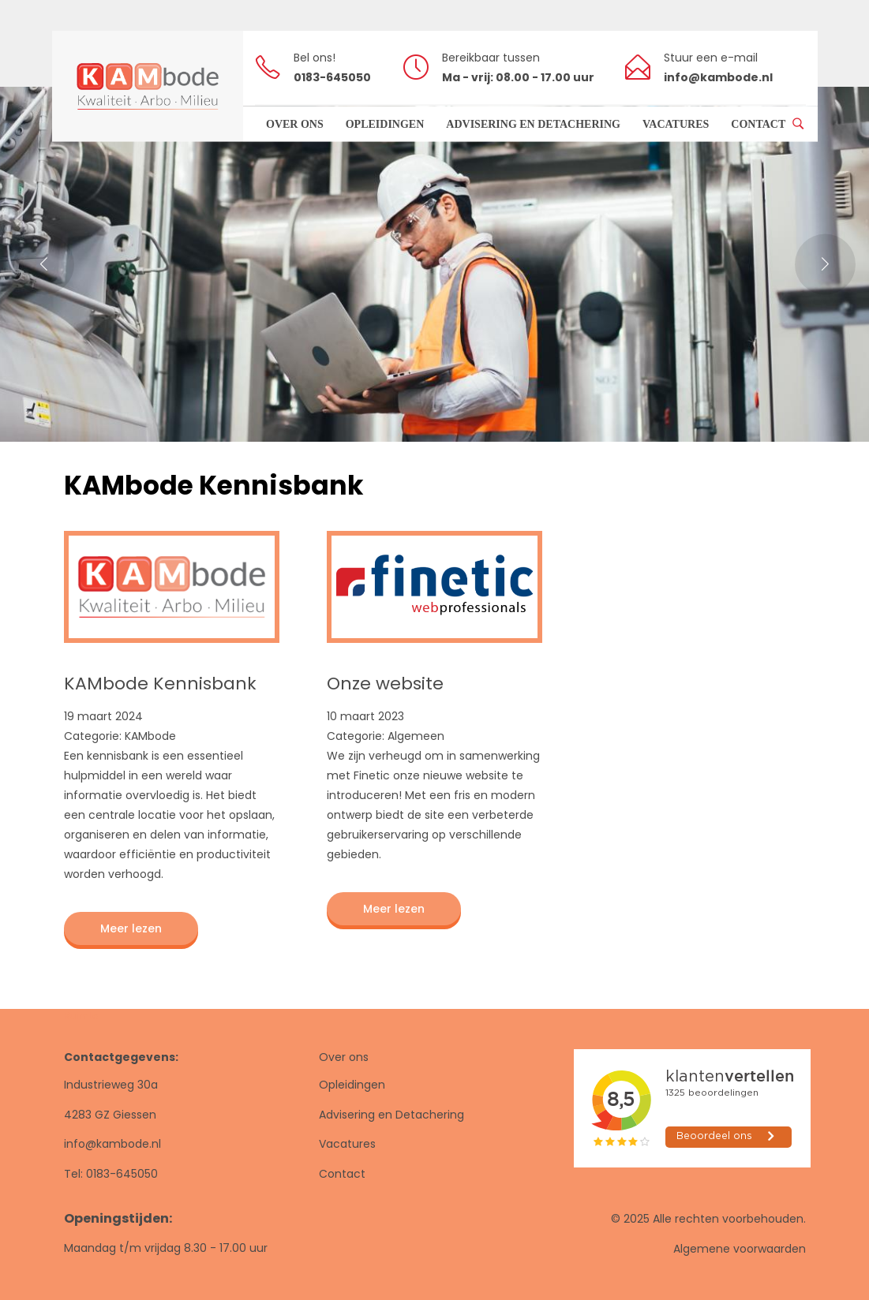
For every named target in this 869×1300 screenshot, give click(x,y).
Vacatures (347, 1144)
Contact (342, 1174)
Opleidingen (352, 1085)
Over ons (344, 1057)
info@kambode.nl (112, 1144)
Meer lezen (131, 928)
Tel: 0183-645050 (111, 1174)
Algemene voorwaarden (739, 1249)
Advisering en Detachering (391, 1115)
